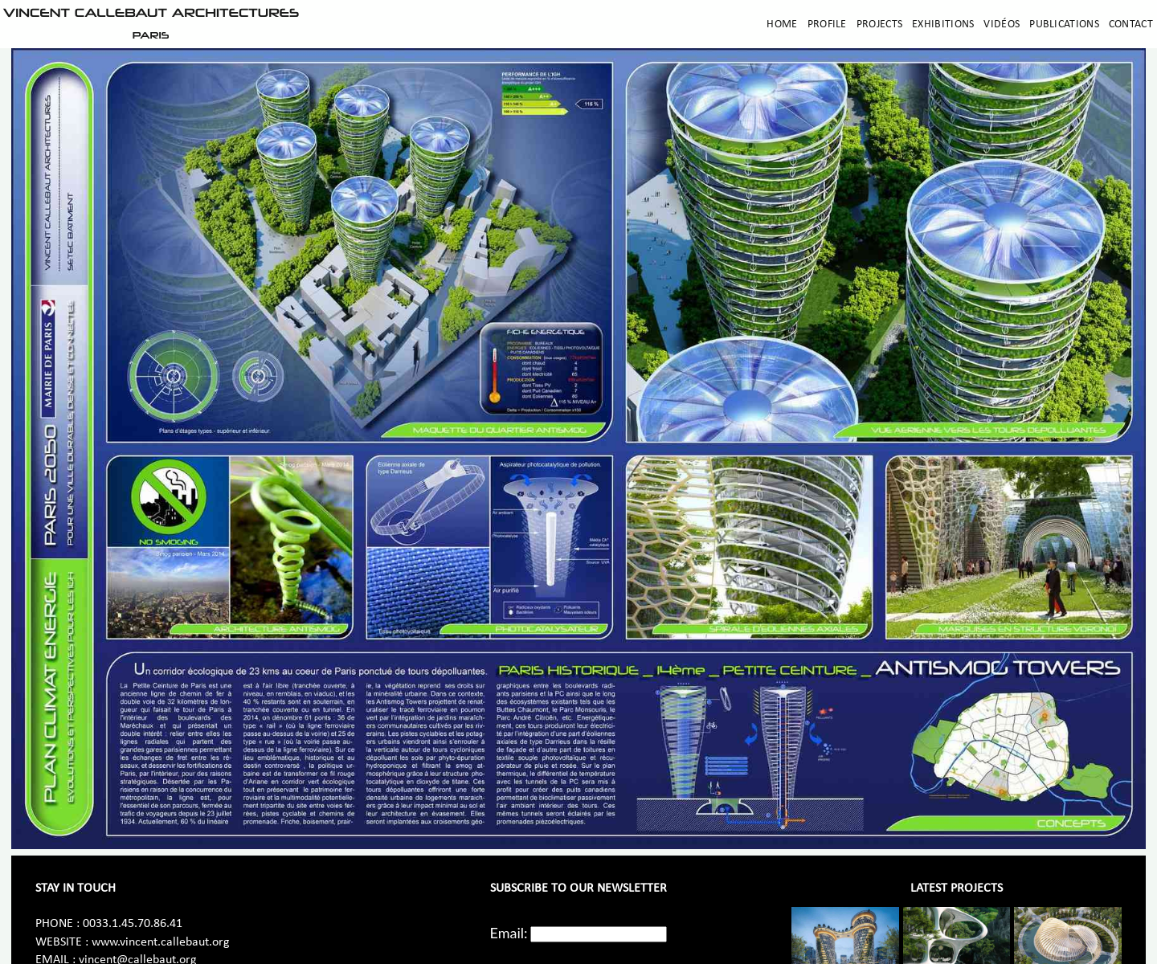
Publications (1064, 24)
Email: (509, 933)
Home (782, 24)
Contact (1131, 24)
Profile (827, 24)
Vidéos (1001, 24)
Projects (879, 24)
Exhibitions (943, 24)
